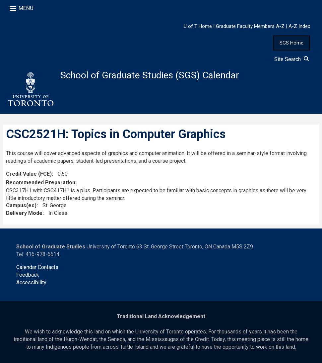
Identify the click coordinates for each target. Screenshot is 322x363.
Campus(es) (21, 205)
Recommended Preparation (40, 182)
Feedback (27, 275)
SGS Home (291, 43)
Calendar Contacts (37, 267)
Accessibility (31, 282)
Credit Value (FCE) (29, 174)
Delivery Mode (24, 213)
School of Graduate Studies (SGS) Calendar (149, 75)
